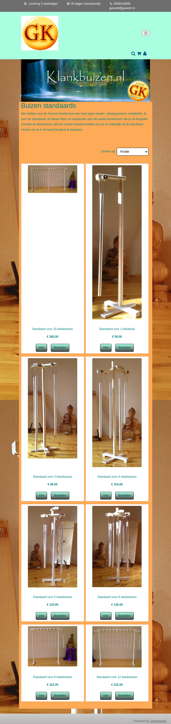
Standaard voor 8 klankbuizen (52, 677)
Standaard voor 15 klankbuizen (52, 329)
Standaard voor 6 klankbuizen (117, 597)
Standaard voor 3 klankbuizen (52, 476)
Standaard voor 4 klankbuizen (117, 476)
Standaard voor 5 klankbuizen (52, 597)
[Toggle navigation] (146, 33)
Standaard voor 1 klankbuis (117, 329)
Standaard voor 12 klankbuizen (116, 677)
